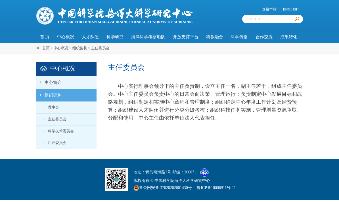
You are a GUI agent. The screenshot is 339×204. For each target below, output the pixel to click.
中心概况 (65, 37)
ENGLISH (291, 9)
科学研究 (115, 37)
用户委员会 (57, 143)
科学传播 (239, 37)
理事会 (53, 107)
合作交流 (264, 37)
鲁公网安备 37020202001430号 (162, 188)
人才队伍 (90, 37)
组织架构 (79, 48)
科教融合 (214, 37)
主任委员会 (100, 48)
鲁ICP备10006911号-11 (216, 188)
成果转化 (288, 37)
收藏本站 (269, 9)
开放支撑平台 (185, 37)
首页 (46, 48)
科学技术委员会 (61, 131)
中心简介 (49, 82)
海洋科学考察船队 (148, 37)
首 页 (45, 37)
